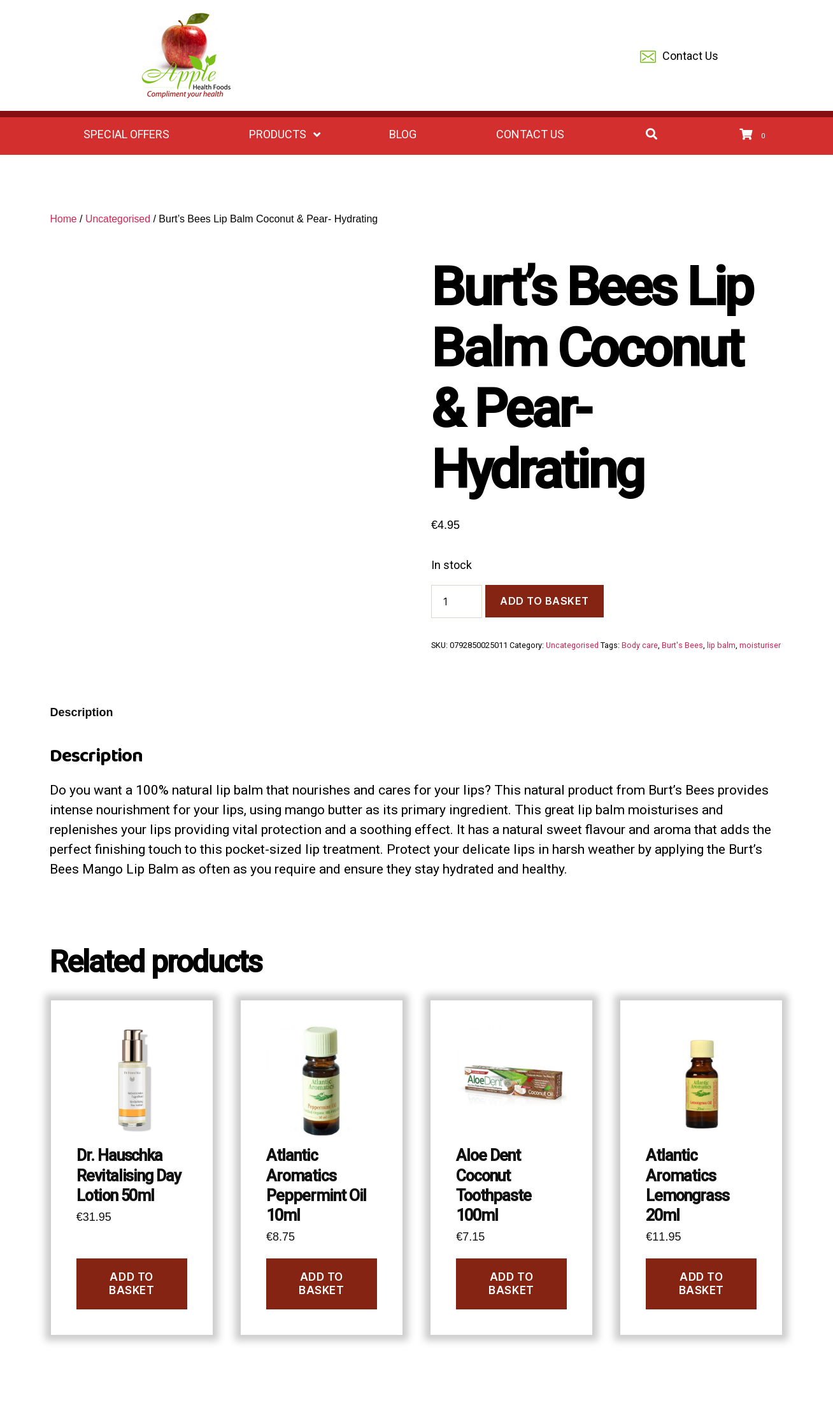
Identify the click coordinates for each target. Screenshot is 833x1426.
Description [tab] (81, 712)
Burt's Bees (682, 645)
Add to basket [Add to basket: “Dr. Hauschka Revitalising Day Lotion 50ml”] (131, 1284)
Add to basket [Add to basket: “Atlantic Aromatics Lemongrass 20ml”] (701, 1284)
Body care (640, 645)
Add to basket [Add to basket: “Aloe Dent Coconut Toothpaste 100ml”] (511, 1284)
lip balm (721, 645)
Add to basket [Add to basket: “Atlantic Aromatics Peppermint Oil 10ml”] (321, 1284)
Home (63, 218)
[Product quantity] (456, 601)
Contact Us (679, 57)
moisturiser (760, 645)
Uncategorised (119, 218)
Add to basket (544, 600)
